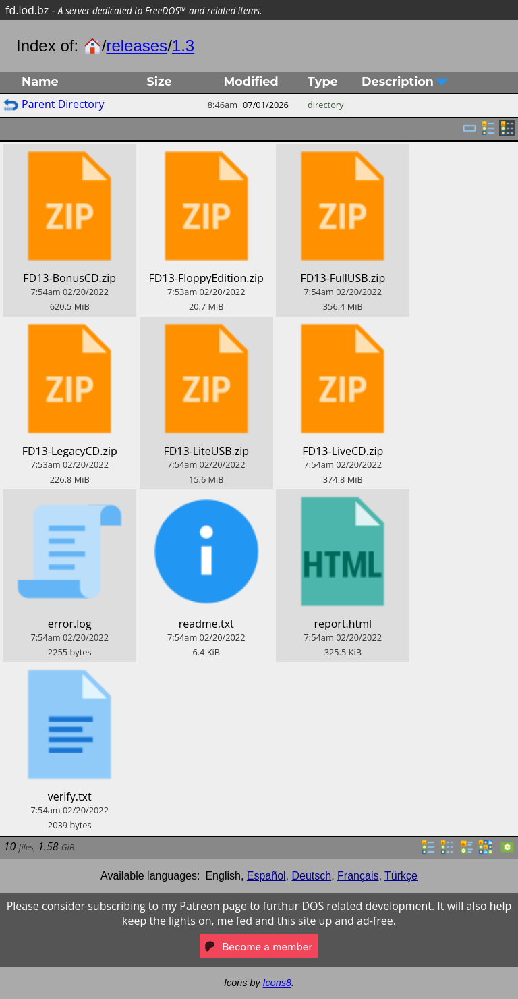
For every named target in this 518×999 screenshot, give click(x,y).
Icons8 (277, 982)
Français (357, 876)
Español (266, 876)
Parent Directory (63, 104)
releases (136, 45)
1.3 (183, 45)
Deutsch (312, 876)
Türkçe (401, 876)
